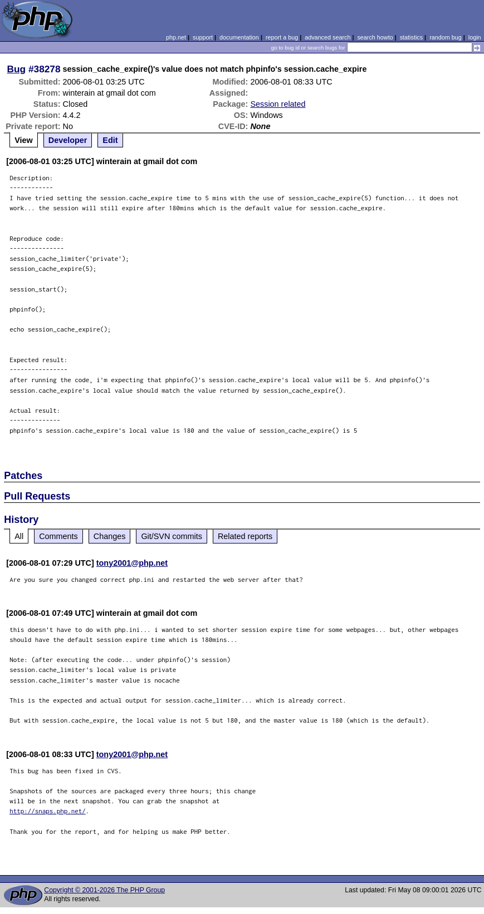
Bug (16, 69)
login (474, 37)
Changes (110, 536)
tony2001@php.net (132, 563)
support (203, 37)
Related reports (245, 536)
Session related (277, 104)
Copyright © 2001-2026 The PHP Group (104, 890)
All (18, 536)
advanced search (327, 37)
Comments (58, 536)
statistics (411, 37)
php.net (176, 37)
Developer (67, 140)
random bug (445, 37)
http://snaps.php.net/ (47, 810)
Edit (110, 140)
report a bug (282, 37)
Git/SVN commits (171, 536)
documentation (239, 37)
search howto (375, 37)
